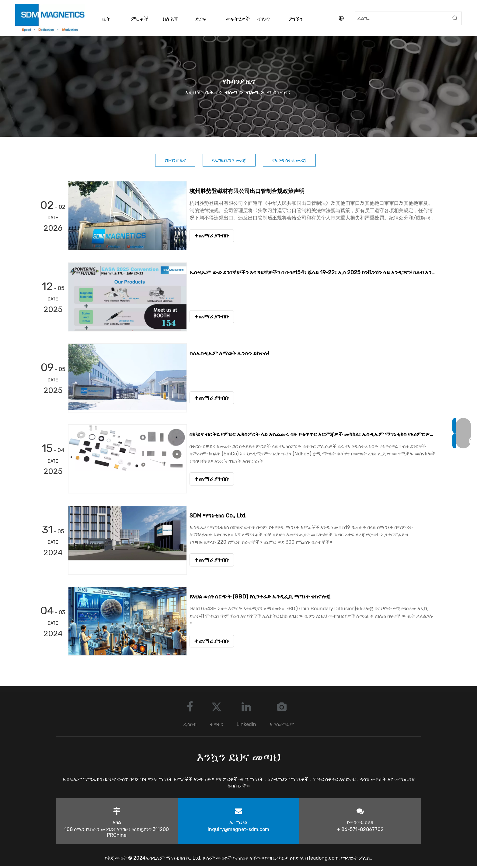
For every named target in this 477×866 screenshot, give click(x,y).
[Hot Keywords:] (455, 18)
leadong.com (324, 857)
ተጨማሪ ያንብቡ (214, 236)
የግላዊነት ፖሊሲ (356, 857)
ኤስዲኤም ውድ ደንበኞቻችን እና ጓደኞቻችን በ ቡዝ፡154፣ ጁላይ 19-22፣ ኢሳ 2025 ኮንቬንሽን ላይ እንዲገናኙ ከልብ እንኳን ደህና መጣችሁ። (314, 272)
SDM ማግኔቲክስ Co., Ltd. (220, 515)
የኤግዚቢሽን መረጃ (229, 160)
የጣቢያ (272, 857)
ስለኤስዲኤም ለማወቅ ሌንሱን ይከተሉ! (232, 353)
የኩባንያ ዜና (175, 160)
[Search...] (402, 18)
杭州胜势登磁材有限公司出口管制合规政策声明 (249, 191)
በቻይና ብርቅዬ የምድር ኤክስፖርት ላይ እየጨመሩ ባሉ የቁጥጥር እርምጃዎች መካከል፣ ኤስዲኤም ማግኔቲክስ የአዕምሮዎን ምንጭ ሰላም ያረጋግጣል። (314, 434)
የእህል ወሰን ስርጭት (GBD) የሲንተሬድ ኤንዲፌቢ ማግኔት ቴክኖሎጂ (262, 596)
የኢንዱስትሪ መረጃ (289, 160)
